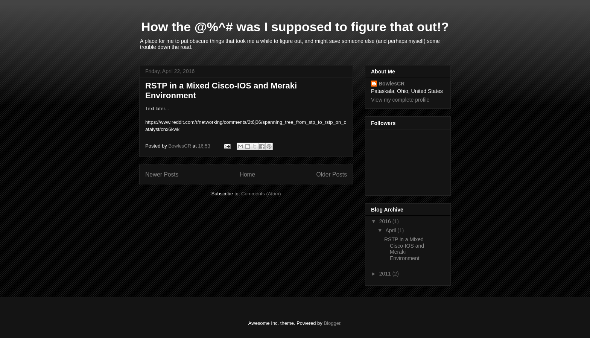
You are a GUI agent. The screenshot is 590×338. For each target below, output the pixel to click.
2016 (385, 221)
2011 (385, 274)
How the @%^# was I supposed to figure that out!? (295, 27)
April (391, 230)
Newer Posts (161, 174)
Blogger (332, 323)
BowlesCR (391, 84)
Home (247, 174)
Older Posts (331, 174)
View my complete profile (400, 100)
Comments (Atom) (261, 193)
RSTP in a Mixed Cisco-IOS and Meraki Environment (404, 248)
